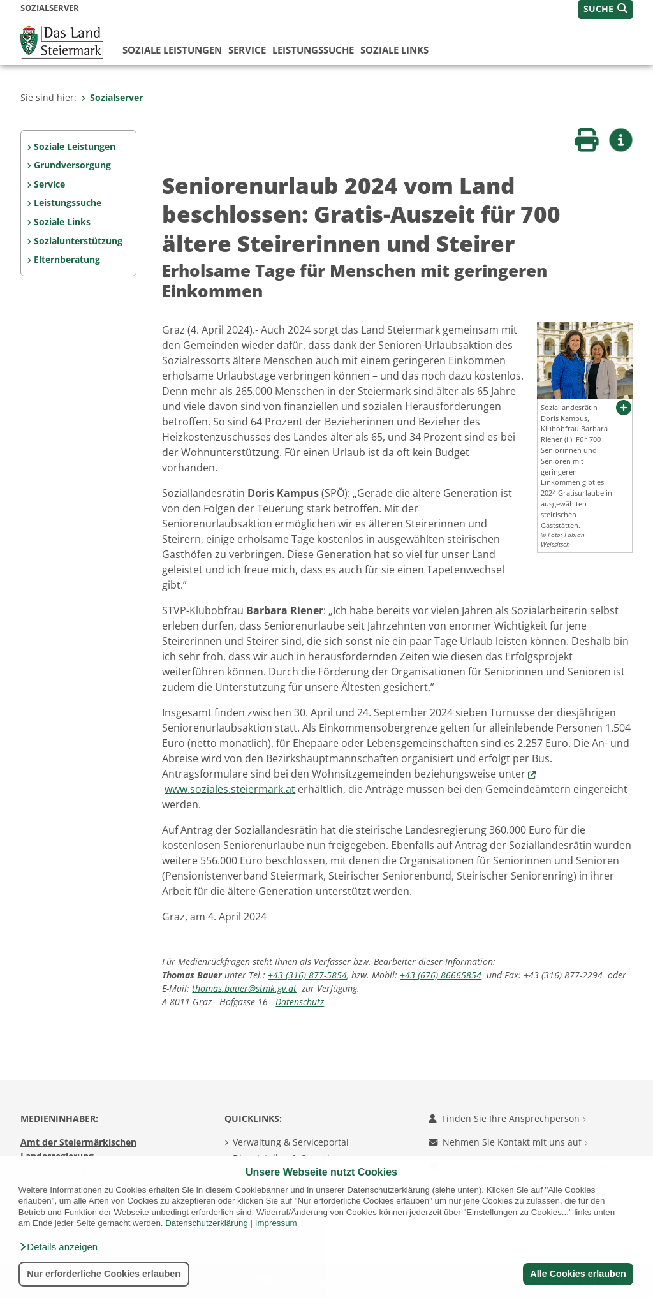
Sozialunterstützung (78, 241)
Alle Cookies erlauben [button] (578, 1274)
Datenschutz (299, 1002)
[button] (58, 1247)
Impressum (276, 1223)
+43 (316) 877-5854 (307, 975)
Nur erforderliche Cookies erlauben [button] (103, 1274)
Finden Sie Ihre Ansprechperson (507, 1118)
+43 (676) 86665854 (440, 975)
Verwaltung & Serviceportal (291, 1142)
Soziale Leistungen (172, 49)
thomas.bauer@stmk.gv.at (244, 988)
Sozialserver (112, 97)
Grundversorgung (72, 165)
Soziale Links (394, 49)
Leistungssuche (313, 49)
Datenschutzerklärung (206, 1223)
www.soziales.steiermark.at (230, 789)
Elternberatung (67, 259)
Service (247, 49)
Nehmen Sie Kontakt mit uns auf (508, 1142)
